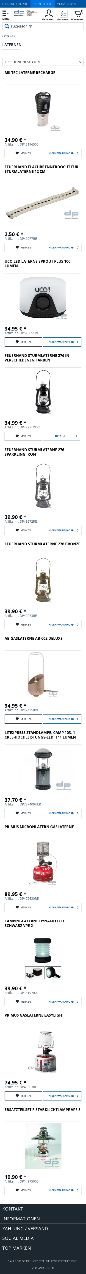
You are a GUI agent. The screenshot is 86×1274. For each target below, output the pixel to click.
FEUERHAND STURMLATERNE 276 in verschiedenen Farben (37, 358)
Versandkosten (43, 1268)
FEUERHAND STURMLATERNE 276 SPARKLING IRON (34, 452)
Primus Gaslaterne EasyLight (34, 1015)
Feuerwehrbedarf (15, 4)
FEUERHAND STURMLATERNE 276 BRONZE (42, 544)
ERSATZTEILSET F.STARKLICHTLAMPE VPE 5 (42, 1109)
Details (66, 435)
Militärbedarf (66, 4)
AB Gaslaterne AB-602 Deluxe (34, 638)
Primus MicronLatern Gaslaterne (39, 827)
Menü (5, 14)
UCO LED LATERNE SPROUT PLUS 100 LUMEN (37, 263)
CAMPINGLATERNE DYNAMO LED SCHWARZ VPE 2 (34, 923)
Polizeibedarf (42, 4)
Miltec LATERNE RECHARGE (30, 72)
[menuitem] (5, 15)
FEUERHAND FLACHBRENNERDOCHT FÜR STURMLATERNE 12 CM (41, 169)
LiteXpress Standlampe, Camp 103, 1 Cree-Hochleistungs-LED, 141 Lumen (40, 735)
